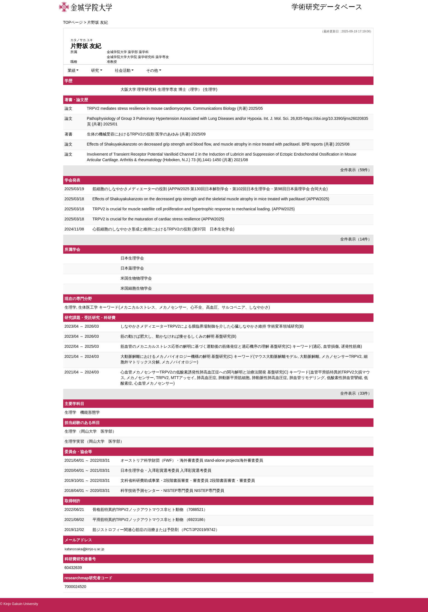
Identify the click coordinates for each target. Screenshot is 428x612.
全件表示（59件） (356, 170)
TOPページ (73, 22)
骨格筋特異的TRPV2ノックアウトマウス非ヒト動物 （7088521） (150, 509)
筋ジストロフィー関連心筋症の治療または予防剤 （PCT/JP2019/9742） (156, 529)
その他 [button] (152, 70)
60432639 (73, 567)
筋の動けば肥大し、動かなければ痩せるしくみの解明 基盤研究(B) (178, 336)
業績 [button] (71, 70)
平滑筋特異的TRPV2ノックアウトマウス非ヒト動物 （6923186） (150, 519)
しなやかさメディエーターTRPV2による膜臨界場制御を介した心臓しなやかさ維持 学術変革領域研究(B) (212, 326)
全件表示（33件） (356, 393)
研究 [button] (95, 70)
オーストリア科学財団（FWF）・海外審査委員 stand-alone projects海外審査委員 (191, 460)
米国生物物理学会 (136, 278)
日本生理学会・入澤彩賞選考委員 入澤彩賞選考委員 (166, 470)
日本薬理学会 (132, 268)
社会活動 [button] (123, 70)
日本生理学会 (132, 258)
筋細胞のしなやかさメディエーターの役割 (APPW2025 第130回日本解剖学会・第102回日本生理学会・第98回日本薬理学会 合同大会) (210, 189)
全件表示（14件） (356, 239)
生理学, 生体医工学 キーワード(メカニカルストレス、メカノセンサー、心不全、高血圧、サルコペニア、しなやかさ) (167, 307)
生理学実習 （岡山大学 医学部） (94, 441)
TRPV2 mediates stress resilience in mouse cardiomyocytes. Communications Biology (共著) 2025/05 (175, 108)
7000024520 (75, 586)
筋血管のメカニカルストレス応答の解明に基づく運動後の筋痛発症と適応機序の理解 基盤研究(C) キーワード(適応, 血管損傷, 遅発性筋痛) (241, 346)
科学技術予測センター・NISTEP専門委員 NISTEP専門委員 (172, 490)
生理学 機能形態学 (82, 412)
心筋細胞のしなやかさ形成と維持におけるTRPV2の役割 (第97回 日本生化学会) (164, 229)
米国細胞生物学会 (136, 288)
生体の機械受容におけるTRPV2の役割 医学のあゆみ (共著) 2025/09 (146, 134)
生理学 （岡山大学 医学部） (91, 431)
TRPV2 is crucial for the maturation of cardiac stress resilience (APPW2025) (158, 219)
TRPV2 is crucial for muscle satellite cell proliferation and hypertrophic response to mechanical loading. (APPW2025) (194, 209)
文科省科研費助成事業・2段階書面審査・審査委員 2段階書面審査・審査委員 (187, 480)
